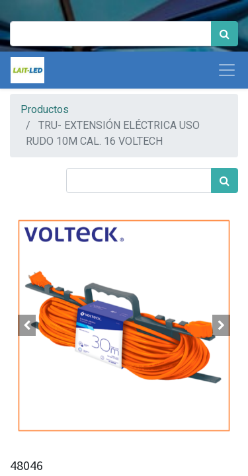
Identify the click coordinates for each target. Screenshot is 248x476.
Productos (45, 109)
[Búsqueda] (224, 33)
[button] (27, 325)
